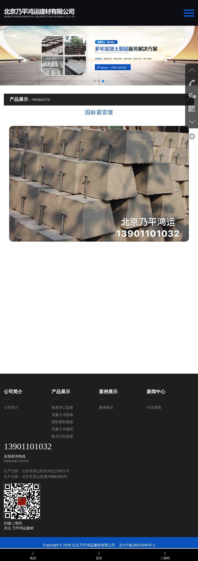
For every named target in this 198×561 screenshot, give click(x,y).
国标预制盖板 (62, 422)
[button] (95, 81)
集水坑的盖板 (62, 436)
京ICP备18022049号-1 (137, 545)
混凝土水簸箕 (62, 429)
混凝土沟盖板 (62, 415)
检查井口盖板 (62, 407)
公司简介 (11, 407)
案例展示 (106, 407)
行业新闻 (154, 407)
